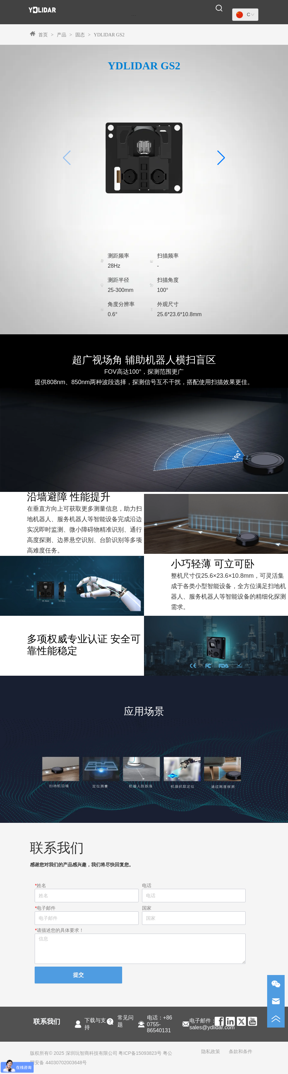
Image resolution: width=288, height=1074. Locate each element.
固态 (80, 34)
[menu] (134, 15)
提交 (78, 975)
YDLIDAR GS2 (108, 34)
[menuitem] (134, 15)
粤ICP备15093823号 (139, 1053)
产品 (61, 34)
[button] (133, 15)
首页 (43, 34)
